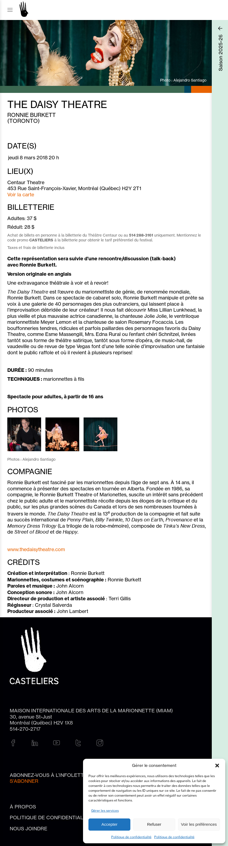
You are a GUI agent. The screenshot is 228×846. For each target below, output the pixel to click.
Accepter (109, 824)
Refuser (154, 824)
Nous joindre (28, 828)
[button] (217, 765)
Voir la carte (20, 194)
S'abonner (24, 781)
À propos (23, 807)
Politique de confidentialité (131, 837)
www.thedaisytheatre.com (36, 549)
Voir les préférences (199, 824)
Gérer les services (105, 810)
